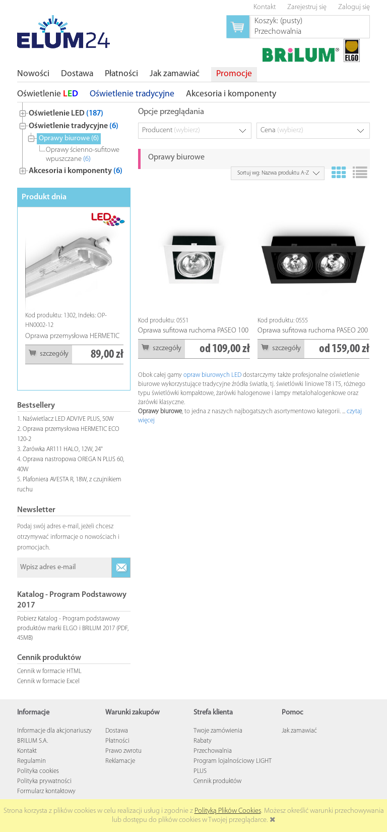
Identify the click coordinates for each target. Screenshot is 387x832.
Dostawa (116, 731)
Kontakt (27, 751)
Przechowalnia (213, 751)
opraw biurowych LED (212, 375)
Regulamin (31, 761)
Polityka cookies (38, 771)
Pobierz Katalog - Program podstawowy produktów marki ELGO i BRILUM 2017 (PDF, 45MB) (72, 628)
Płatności (117, 741)
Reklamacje (120, 761)
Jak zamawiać (299, 731)
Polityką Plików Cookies (228, 811)
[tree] (74, 140)
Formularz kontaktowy (46, 791)
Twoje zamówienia (218, 731)
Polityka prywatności (44, 781)
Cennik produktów (217, 781)
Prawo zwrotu (123, 751)
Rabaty (203, 741)
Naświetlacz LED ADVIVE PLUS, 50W (68, 419)
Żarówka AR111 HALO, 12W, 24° (63, 449)
